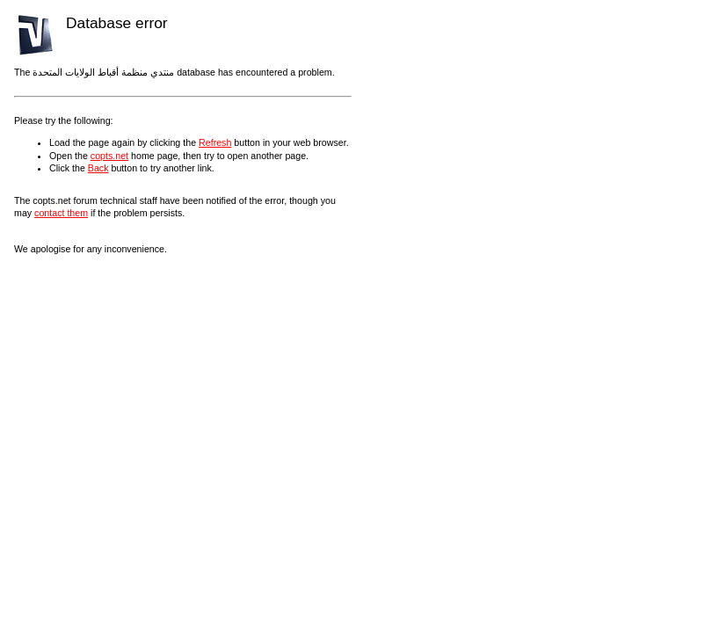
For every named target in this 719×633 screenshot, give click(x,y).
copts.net (109, 155)
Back (98, 168)
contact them (61, 212)
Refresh (215, 142)
